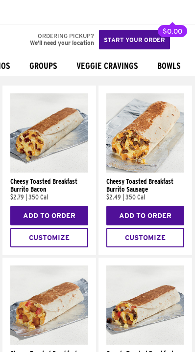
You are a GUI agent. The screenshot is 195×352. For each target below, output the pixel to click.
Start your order (134, 40)
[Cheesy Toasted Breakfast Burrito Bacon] (49, 170)
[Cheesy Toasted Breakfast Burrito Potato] (49, 342)
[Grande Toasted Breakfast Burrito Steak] (145, 342)
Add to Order (49, 216)
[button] (40, 12)
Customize (49, 238)
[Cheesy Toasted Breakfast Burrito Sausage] (145, 170)
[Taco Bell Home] (17, 12)
